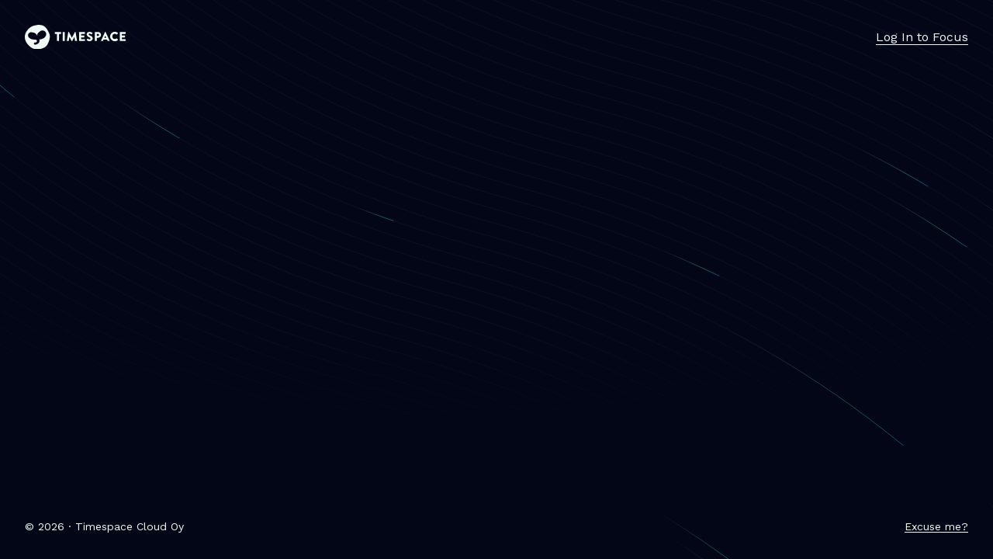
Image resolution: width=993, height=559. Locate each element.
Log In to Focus (922, 37)
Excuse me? (936, 526)
